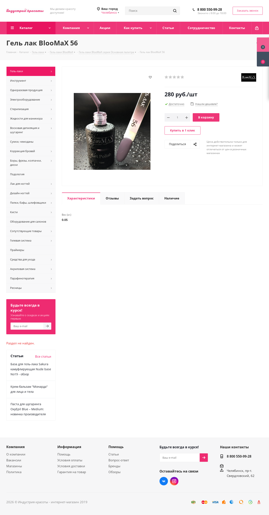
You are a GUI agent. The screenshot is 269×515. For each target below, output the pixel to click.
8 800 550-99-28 (209, 9)
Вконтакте (164, 481)
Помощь (63, 454)
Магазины (14, 466)
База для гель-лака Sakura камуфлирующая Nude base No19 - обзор (31, 369)
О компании (15, 454)
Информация (69, 447)
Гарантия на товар (71, 472)
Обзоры (114, 472)
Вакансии (13, 460)
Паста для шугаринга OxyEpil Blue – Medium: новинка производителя (28, 409)
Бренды (114, 466)
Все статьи (43, 356)
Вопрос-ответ (118, 460)
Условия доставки (71, 466)
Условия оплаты (69, 460)
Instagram (174, 481)
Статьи (113, 454)
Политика (13, 472)
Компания (15, 447)
